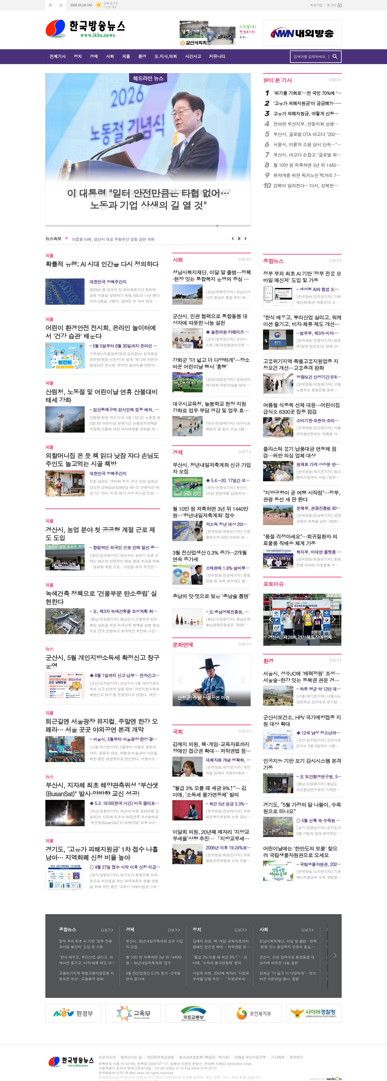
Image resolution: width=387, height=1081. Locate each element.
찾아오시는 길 (131, 1057)
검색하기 (335, 56)
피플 (126, 56)
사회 (110, 56)
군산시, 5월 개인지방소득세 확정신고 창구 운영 (111, 238)
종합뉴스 (273, 261)
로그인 (331, 5)
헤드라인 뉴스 (148, 78)
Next (245, 238)
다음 (335, 955)
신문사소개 (107, 1057)
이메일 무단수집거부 (250, 1057)
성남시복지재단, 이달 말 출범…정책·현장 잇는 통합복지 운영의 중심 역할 (288, 944)
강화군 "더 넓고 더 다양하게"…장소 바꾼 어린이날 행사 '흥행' (287, 975)
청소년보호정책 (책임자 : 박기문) (204, 1057)
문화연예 (182, 644)
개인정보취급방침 (160, 1057)
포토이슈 (273, 584)
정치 (78, 56)
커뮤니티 (217, 56)
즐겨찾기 (61, 5)
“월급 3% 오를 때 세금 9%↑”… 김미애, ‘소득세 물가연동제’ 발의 (220, 959)
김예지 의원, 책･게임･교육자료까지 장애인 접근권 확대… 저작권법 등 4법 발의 (221, 944)
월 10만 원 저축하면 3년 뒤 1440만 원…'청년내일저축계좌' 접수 (154, 959)
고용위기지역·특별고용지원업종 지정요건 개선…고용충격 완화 (86, 975)
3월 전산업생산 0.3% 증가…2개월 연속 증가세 (153, 975)
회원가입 (316, 5)
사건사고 (193, 56)
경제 (94, 56)
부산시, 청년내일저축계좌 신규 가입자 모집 (154, 943)
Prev (232, 238)
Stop (239, 238)
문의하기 (296, 1057)
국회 (177, 731)
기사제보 (278, 1057)
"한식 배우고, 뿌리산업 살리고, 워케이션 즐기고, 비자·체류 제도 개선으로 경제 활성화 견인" (87, 960)
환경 (142, 56)
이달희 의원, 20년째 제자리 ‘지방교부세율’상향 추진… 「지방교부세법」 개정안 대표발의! (221, 976)
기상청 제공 (110, 7)
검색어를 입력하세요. (310, 56)
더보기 (107, 930)
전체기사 (58, 56)
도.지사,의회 (165, 56)
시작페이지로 (50, 5)
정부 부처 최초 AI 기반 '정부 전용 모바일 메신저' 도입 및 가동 (85, 943)
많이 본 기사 (277, 80)
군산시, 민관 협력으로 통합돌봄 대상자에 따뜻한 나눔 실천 (286, 959)
